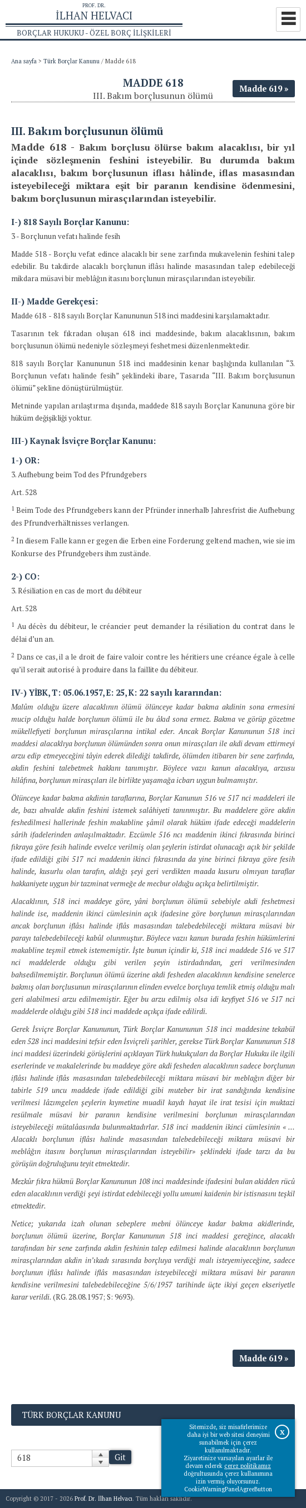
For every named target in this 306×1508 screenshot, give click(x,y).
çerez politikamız (247, 1466)
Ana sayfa (24, 61)
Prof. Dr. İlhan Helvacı (103, 1498)
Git (120, 1457)
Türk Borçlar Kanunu (71, 61)
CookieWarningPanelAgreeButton (228, 1489)
